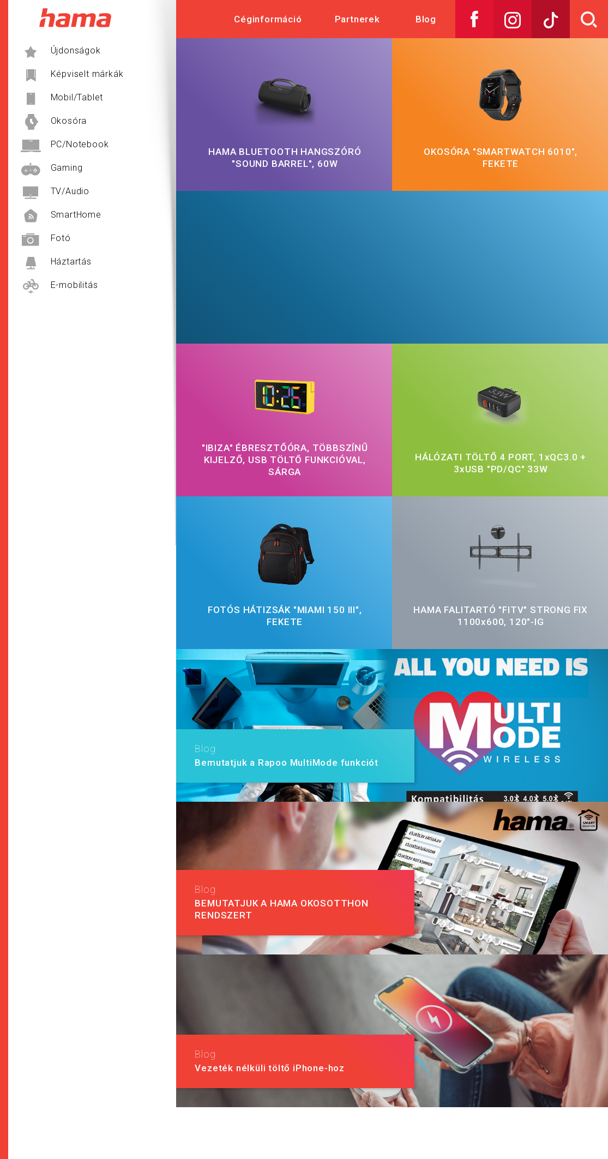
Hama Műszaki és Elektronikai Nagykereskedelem (75, 17)
